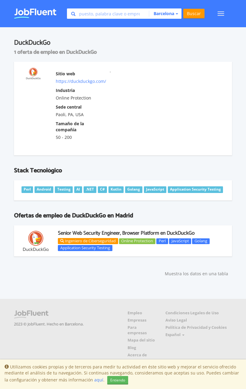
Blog (132, 347)
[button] (163, 14)
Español (174, 334)
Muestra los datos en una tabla (196, 273)
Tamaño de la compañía (70, 126)
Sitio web (65, 74)
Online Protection (137, 241)
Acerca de (137, 355)
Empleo (135, 312)
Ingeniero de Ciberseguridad (88, 241)
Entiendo (117, 380)
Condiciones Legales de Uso (192, 312)
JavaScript (180, 241)
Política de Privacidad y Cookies (196, 327)
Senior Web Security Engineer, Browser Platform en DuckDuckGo (126, 233)
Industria (65, 90)
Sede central (68, 107)
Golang (200, 241)
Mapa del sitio (141, 340)
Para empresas (137, 330)
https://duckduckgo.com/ (81, 81)
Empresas (137, 320)
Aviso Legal (176, 320)
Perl (162, 241)
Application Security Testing (85, 247)
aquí (98, 380)
